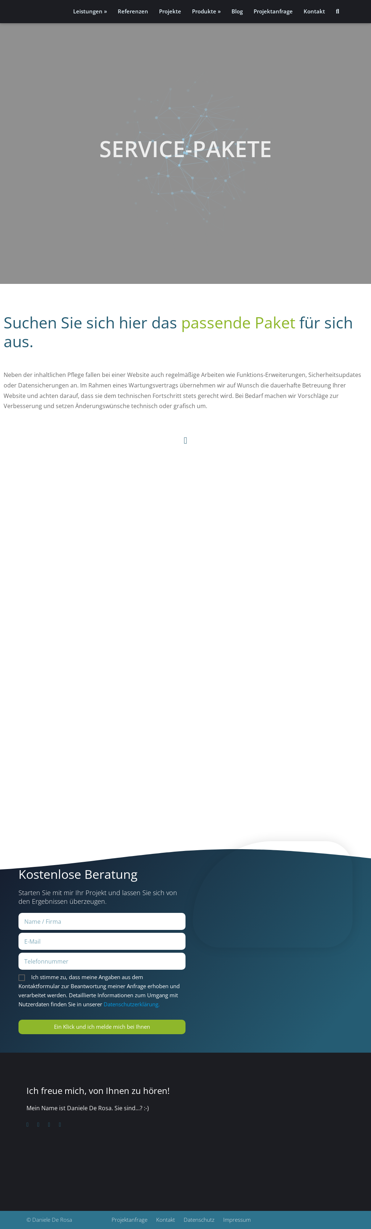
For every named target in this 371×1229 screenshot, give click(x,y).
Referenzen (133, 11)
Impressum (237, 1219)
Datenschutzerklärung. (132, 1004)
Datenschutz (199, 1219)
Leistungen (88, 11)
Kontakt (314, 11)
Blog (237, 11)
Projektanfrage (273, 11)
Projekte (170, 11)
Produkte (204, 11)
